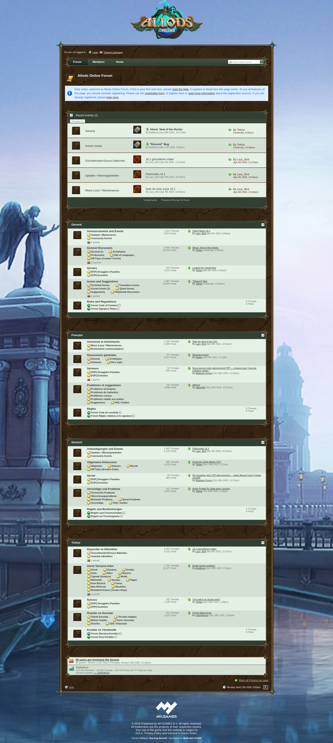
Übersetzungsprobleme (104, 496)
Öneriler (95, 623)
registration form (154, 93)
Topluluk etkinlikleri (102, 556)
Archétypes (115, 358)
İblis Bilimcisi (98, 586)
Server (91, 475)
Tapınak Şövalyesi (101, 576)
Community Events (101, 238)
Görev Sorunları (125, 620)
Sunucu (92, 599)
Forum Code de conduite (104, 412)
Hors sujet (116, 362)
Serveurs (93, 368)
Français (77, 335)
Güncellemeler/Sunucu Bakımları (105, 160)
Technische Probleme (103, 492)
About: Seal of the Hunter (166, 129)
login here (112, 97)
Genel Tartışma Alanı (100, 566)
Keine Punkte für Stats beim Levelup (211, 488)
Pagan (133, 580)
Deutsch (77, 442)
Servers (92, 268)
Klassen (116, 466)
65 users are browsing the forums (97, 659)
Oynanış (111, 569)
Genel (94, 569)
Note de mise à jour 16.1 (160, 189)
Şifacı (109, 573)
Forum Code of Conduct (104, 305)
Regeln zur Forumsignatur (105, 516)
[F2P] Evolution (99, 275)
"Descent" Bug (159, 144)
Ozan (94, 573)
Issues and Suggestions (102, 281)
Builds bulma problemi (203, 565)
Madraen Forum (204, 373)
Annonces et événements (103, 341)
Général (95, 358)
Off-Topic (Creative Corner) (106, 258)
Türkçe (76, 542)
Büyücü (126, 573)
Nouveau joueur (200, 354)
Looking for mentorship (204, 267)
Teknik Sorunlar (99, 616)
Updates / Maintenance (103, 235)
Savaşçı (115, 580)
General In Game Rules (182, 733)
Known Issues (93, 145)
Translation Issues (129, 285)
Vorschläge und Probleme (103, 489)
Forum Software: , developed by (166, 738)
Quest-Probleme (131, 499)
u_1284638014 (102, 673)
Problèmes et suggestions (104, 385)
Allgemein (96, 466)
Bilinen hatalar (99, 620)
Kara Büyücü (98, 583)
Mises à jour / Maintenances (102, 190)
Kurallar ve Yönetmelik (101, 629)
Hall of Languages (124, 255)
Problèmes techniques (103, 389)
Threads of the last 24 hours (175, 200)
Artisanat (96, 362)
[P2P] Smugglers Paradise (105, 272)
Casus (118, 583)
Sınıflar (130, 569)
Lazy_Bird (154, 162)
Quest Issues (127, 288)
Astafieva (153, 132)
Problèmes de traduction (104, 392)
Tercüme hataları (127, 616)
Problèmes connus (101, 395)
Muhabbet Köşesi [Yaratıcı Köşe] (109, 590)
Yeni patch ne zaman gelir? (206, 599)
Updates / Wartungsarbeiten (102, 175)
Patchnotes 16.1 (155, 174)
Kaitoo (199, 357)
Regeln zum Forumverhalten (106, 513)
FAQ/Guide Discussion (127, 292)
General (90, 131)
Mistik (124, 576)
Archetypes (119, 251)
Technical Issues (100, 285)
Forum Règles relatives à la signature (111, 416)
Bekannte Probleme (102, 499)
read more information (201, 93)
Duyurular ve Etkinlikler (102, 549)
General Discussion (99, 248)
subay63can (202, 615)
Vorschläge (97, 503)
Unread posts (150, 200)
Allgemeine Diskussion (102, 462)
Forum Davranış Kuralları (105, 633)
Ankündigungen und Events (105, 448)
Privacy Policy (153, 733)
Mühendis (96, 580)
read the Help (180, 89)
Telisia (241, 129)
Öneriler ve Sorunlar (100, 613)
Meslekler (121, 586)
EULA (139, 733)
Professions (97, 255)
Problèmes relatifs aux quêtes (107, 399)
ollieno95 (200, 387)
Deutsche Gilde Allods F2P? (206, 462)
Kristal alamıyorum (202, 612)
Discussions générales (102, 355)
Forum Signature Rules (104, 308)
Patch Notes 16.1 (201, 231)
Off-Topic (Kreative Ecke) (105, 469)
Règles (91, 408)
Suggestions (98, 292)
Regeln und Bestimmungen (104, 509)
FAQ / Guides (122, 402)
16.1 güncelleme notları (160, 159)
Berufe (134, 466)
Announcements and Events (105, 231)
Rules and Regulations (101, 301)
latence (196, 385)
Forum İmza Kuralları (102, 637)
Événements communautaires (107, 349)
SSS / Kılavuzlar (118, 623)
